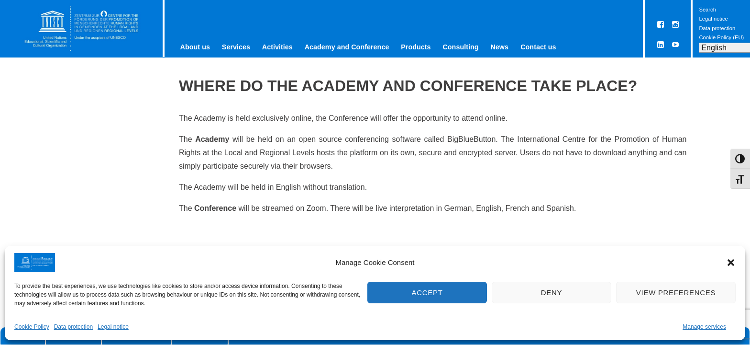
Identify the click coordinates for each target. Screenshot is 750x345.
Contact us (538, 47)
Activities (277, 47)
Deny (551, 292)
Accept (426, 292)
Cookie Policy (31, 326)
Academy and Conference (347, 47)
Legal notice (113, 326)
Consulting (460, 47)
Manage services (704, 326)
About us (195, 47)
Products (415, 47)
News (499, 47)
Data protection (73, 326)
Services (236, 47)
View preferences (676, 292)
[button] (731, 262)
